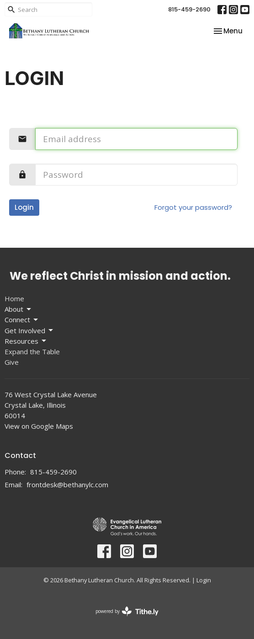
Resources (26, 341)
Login (24, 207)
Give (12, 362)
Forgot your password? (193, 207)
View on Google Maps (39, 426)
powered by (127, 611)
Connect (22, 320)
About (18, 309)
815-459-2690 (189, 9)
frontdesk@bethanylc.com (67, 484)
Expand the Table (32, 351)
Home (14, 298)
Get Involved (29, 330)
